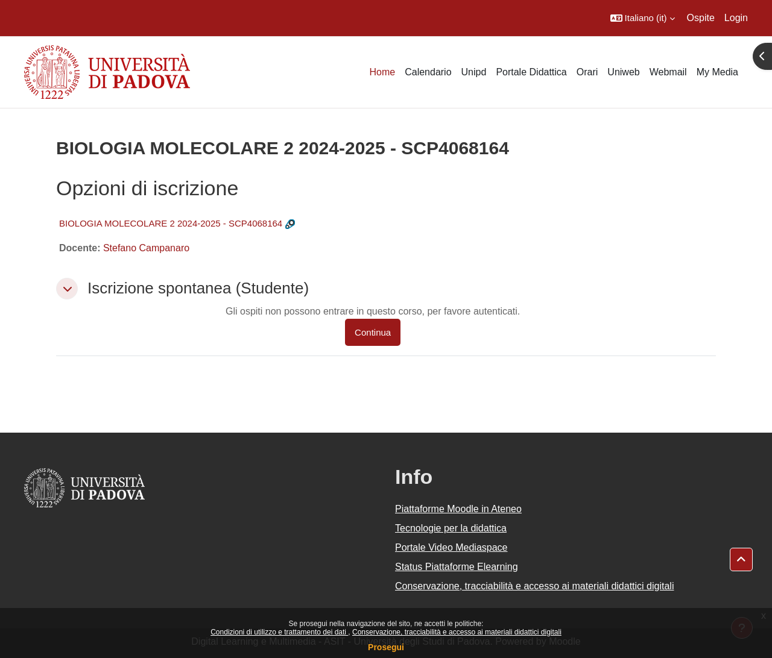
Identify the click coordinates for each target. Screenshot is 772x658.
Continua (373, 332)
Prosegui (386, 647)
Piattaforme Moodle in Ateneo (458, 509)
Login (736, 18)
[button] (642, 18)
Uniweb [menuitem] (623, 72)
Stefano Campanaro (146, 248)
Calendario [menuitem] (428, 72)
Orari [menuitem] (587, 72)
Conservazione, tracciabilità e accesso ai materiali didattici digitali (457, 632)
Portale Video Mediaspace (451, 547)
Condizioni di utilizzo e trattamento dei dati (279, 632)
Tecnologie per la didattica (451, 528)
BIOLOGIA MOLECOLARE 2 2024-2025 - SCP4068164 (170, 223)
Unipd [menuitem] (474, 72)
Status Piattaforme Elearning (456, 567)
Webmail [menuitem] (668, 72)
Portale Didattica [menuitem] (531, 72)
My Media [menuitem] (717, 72)
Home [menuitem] (382, 72)
